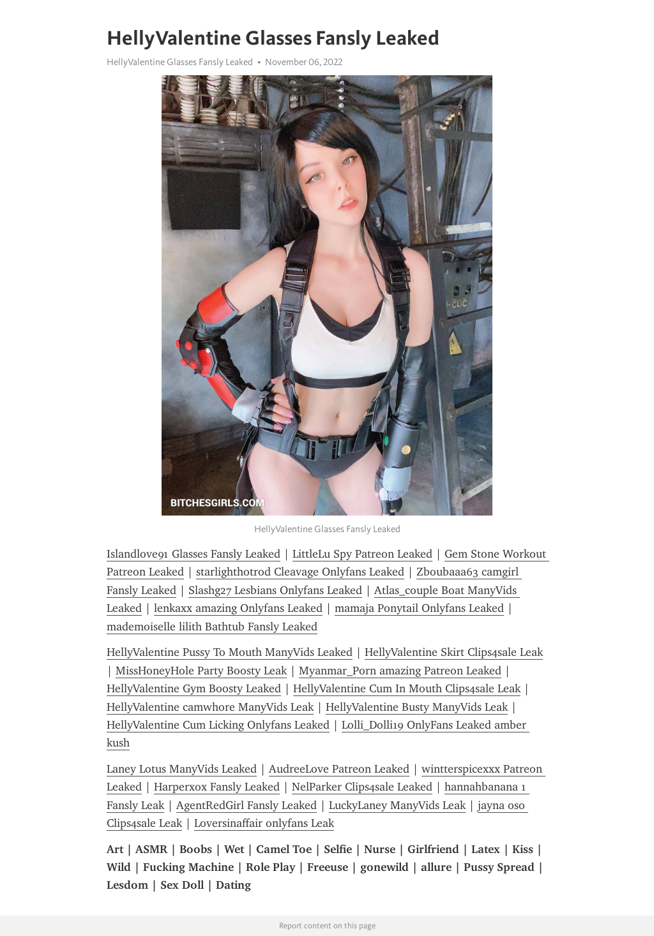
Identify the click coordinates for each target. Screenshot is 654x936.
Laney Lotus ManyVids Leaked (182, 769)
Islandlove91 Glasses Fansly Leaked (193, 554)
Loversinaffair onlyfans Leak (264, 823)
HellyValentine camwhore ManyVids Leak (210, 707)
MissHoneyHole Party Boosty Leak (201, 671)
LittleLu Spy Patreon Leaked (362, 554)
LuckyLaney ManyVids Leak (397, 805)
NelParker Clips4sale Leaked (362, 787)
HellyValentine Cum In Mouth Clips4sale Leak (407, 688)
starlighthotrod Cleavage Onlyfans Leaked (300, 572)
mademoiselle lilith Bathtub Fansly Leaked (212, 627)
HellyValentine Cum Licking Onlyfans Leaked (218, 725)
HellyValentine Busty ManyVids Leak (417, 707)
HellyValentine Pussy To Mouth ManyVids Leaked (230, 652)
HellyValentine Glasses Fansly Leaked (180, 62)
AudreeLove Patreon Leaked (339, 769)
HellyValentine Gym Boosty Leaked (194, 688)
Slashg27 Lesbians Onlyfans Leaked (275, 590)
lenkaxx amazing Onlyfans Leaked (238, 608)
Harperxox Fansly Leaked (217, 787)
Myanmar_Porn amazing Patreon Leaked (400, 671)
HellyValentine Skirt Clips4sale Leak (454, 652)
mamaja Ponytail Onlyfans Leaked (419, 608)
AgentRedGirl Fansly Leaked (246, 805)
